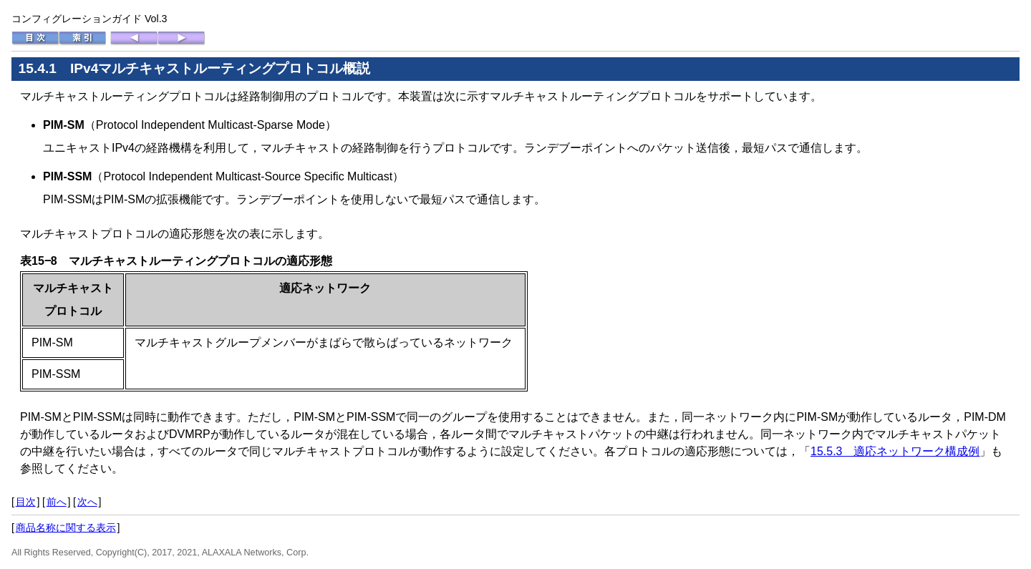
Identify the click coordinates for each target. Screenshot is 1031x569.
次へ (87, 501)
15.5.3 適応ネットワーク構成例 (894, 451)
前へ (57, 501)
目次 (26, 501)
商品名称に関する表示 (66, 527)
